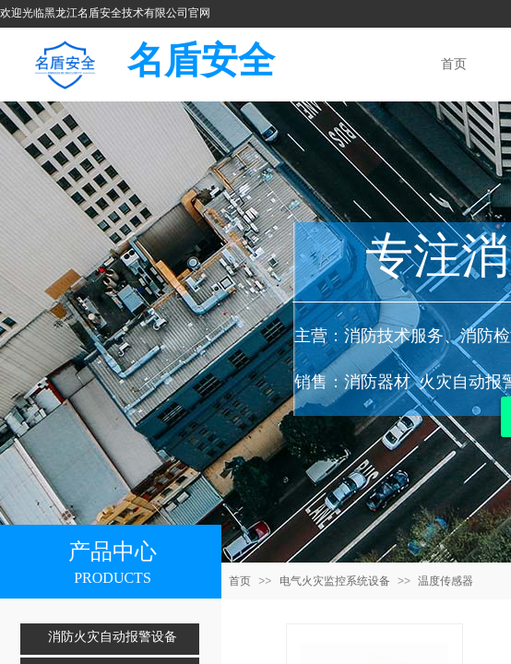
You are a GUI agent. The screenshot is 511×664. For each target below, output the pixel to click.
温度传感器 (445, 581)
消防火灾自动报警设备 (112, 637)
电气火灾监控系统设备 (334, 581)
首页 (240, 581)
